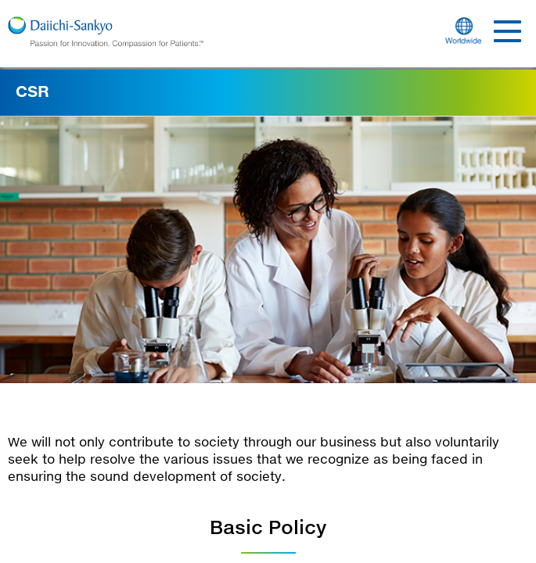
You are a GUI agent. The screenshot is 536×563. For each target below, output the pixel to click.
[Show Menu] (507, 34)
